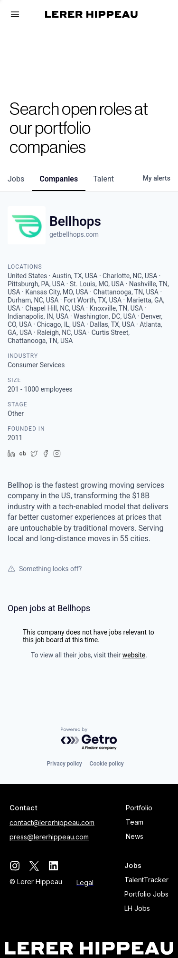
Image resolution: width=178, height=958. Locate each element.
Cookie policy (107, 763)
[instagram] (14, 866)
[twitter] (34, 866)
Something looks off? (45, 569)
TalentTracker (146, 880)
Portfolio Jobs (146, 894)
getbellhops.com (74, 234)
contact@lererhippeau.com (51, 822)
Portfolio (139, 808)
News (134, 836)
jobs (16, 178)
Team (134, 822)
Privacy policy (64, 763)
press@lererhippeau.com (49, 837)
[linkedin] (53, 866)
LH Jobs (137, 908)
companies (58, 178)
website (133, 655)
